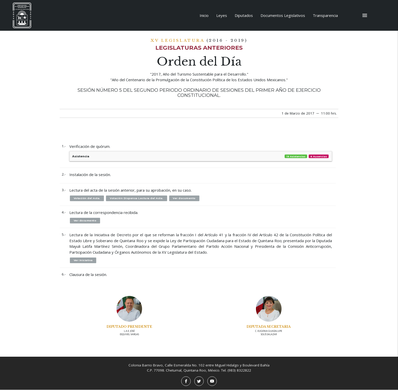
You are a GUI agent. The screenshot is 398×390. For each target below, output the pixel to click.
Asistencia (200, 156)
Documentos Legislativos (283, 15)
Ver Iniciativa (83, 260)
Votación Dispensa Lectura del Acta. (137, 198)
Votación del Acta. (87, 198)
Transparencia (325, 15)
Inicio (204, 15)
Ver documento (185, 198)
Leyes (221, 15)
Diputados (244, 15)
